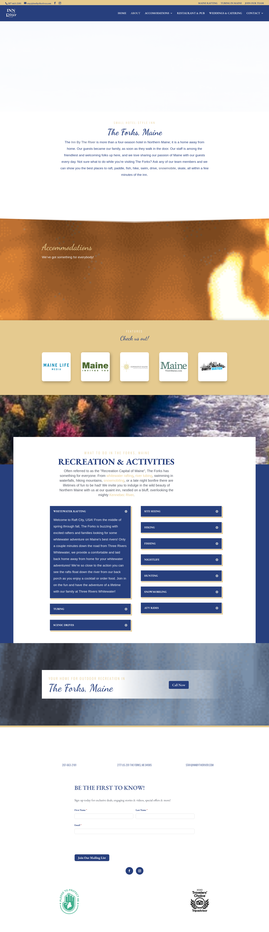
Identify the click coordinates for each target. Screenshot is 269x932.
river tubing (143, 476)
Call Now (178, 685)
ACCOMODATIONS (157, 13)
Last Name (142, 810)
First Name (80, 810)
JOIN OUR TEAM (254, 3)
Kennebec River (121, 495)
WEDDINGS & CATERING (225, 13)
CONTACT (253, 13)
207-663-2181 (69, 765)
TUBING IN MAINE (231, 3)
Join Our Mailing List (92, 858)
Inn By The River (83, 142)
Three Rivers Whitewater (97, 591)
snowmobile (167, 168)
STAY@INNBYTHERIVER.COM (200, 765)
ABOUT (135, 13)
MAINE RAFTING (208, 3)
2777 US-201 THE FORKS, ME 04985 (134, 765)
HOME (122, 13)
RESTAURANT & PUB (191, 13)
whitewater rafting (120, 476)
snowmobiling (114, 480)
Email (77, 825)
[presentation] (100, 844)
